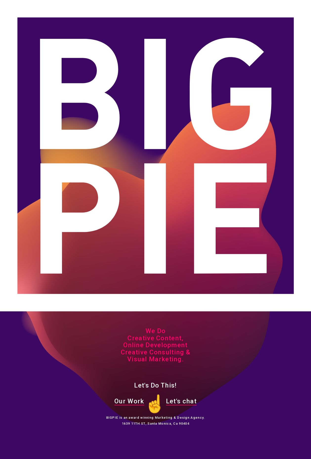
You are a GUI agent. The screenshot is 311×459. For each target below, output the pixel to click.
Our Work (129, 401)
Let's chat (181, 401)
